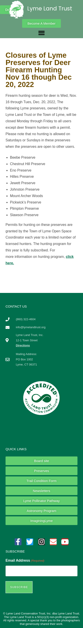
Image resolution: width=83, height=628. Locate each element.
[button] (41, 33)
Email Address (25, 560)
